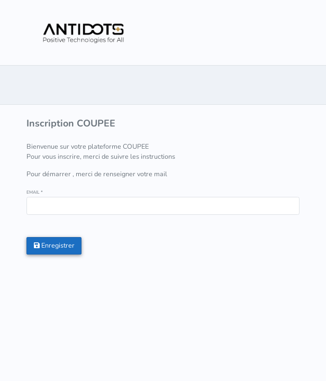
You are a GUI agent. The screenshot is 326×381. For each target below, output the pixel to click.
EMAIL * (34, 192)
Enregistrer (54, 245)
